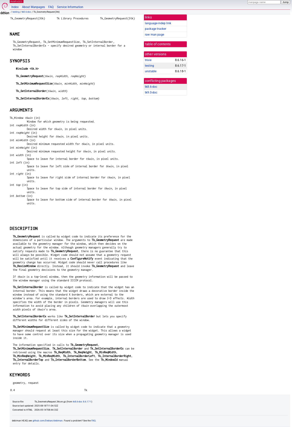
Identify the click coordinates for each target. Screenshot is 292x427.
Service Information (70, 7)
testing (16, 12)
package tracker (155, 29)
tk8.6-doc (26, 12)
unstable (150, 71)
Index (15, 7)
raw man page (154, 34)
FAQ (51, 7)
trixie (148, 60)
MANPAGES (17, 1)
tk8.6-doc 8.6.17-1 (82, 401)
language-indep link (158, 23)
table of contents (158, 44)
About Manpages (33, 7)
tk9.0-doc (151, 92)
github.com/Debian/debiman (48, 420)
